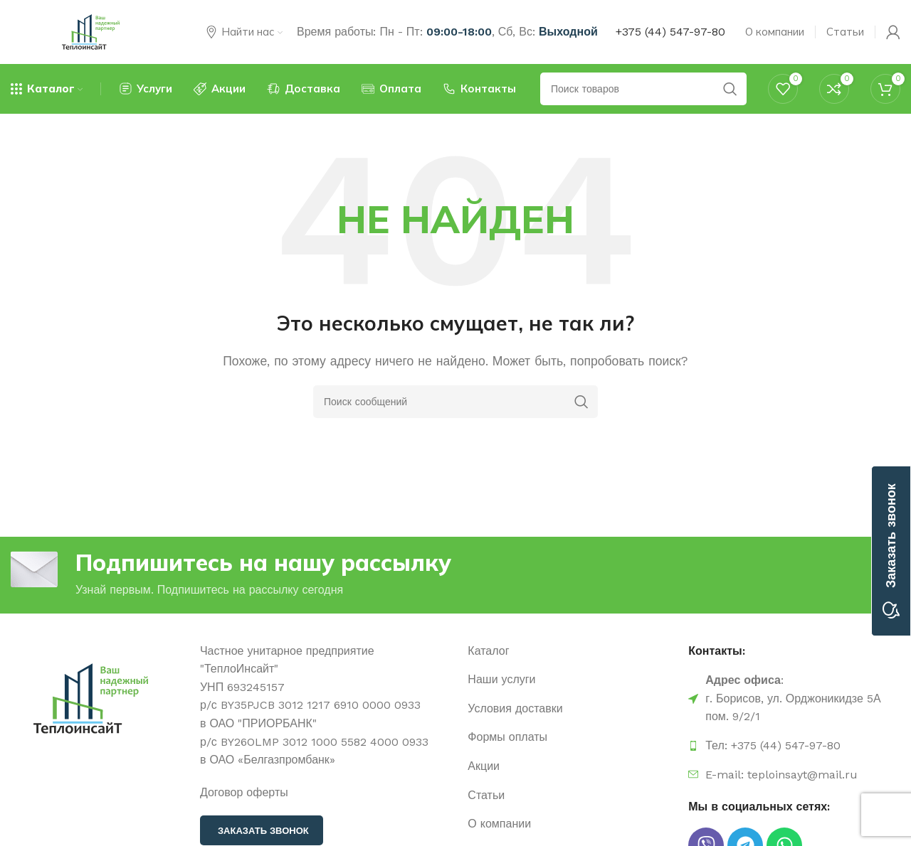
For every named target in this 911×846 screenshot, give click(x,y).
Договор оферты (244, 792)
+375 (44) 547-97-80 (670, 31)
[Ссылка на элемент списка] (571, 651)
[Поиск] (455, 401)
